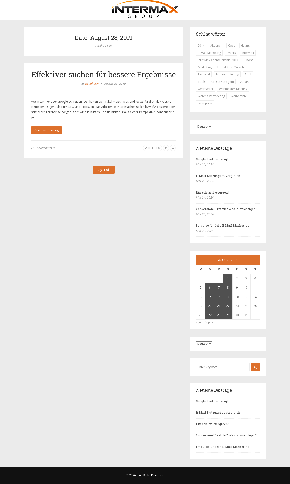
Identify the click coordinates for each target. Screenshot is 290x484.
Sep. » (209, 322)
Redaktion (92, 83)
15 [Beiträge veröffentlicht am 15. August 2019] (228, 297)
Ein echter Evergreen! (212, 192)
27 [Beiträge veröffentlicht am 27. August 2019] (210, 315)
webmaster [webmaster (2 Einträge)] (205, 89)
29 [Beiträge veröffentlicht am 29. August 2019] (228, 315)
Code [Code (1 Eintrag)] (231, 45)
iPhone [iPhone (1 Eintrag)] (248, 60)
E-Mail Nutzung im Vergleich (218, 176)
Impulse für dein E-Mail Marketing (222, 225)
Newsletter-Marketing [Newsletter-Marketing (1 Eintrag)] (232, 67)
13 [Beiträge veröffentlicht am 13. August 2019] (210, 297)
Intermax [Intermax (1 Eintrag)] (248, 53)
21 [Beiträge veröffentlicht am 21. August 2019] (218, 306)
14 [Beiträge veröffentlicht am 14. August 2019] (218, 297)
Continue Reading (46, 130)
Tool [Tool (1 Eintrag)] (248, 74)
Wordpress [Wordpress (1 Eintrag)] (205, 103)
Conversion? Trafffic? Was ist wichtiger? (226, 209)
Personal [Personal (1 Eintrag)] (204, 74)
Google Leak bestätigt (212, 159)
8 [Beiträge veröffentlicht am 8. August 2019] (228, 287)
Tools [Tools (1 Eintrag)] (202, 82)
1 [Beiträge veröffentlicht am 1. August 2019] (228, 278)
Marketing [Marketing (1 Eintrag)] (205, 67)
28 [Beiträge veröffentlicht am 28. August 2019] (218, 315)
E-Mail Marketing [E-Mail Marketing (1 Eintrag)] (209, 53)
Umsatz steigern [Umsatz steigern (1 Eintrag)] (222, 82)
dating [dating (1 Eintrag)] (245, 45)
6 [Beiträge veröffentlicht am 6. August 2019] (210, 287)
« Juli (199, 322)
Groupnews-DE (46, 148)
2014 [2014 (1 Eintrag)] (201, 45)
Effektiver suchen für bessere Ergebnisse (103, 74)
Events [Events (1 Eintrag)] (231, 53)
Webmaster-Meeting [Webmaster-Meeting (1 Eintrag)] (233, 89)
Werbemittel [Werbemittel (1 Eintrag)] (239, 96)
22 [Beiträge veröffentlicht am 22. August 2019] (228, 306)
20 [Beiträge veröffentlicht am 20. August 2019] (210, 306)
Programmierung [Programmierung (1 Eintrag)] (227, 74)
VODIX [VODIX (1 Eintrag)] (244, 82)
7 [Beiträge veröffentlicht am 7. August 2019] (219, 287)
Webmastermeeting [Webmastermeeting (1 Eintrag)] (211, 96)
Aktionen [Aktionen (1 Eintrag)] (216, 45)
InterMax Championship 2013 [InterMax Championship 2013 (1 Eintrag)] (218, 60)
